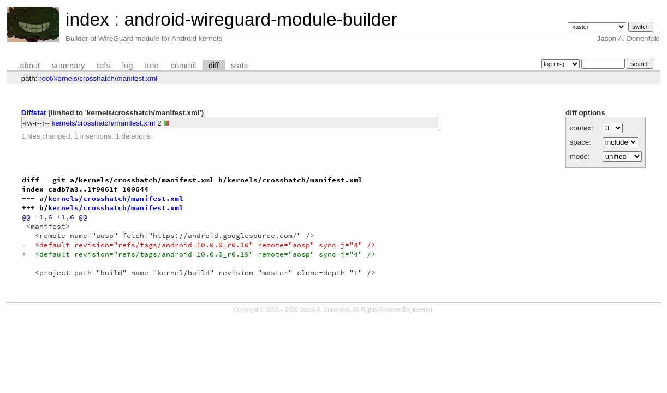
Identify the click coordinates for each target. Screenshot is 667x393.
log (127, 65)
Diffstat (33, 113)
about (30, 65)
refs (103, 65)
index (87, 19)
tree (151, 65)
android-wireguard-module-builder (260, 19)
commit (183, 65)
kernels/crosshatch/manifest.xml (104, 123)
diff (214, 65)
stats (239, 65)
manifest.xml (137, 78)
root (45, 78)
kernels (66, 78)
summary (68, 65)
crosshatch (96, 78)
